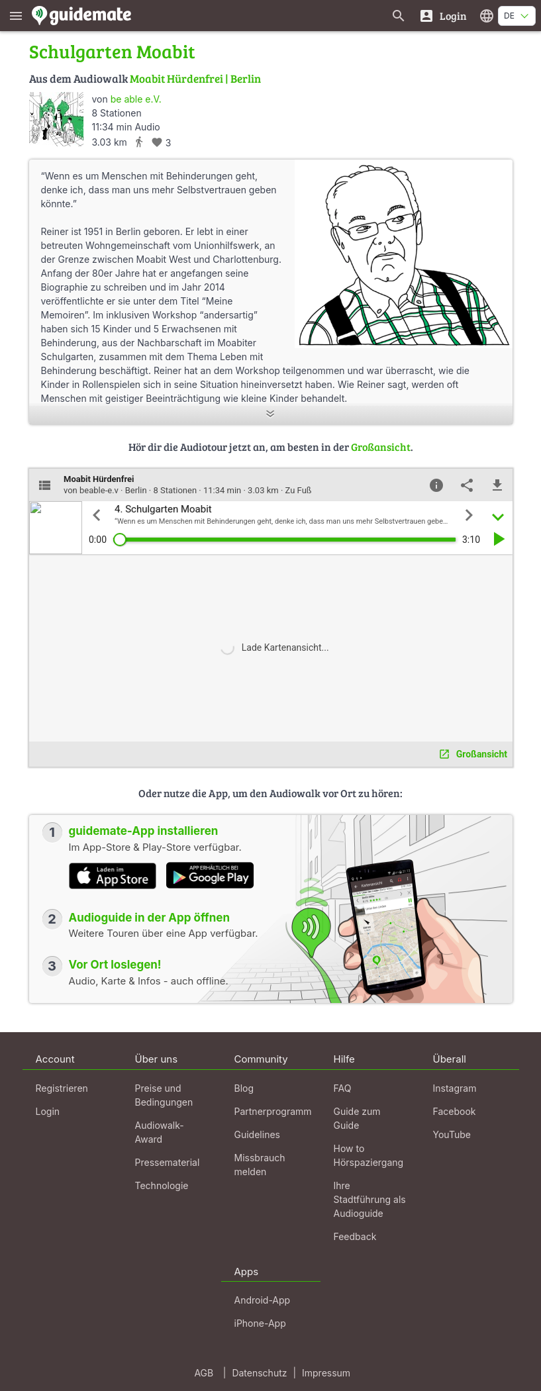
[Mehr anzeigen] (270, 415)
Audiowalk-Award (159, 1132)
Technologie (162, 1185)
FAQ (343, 1088)
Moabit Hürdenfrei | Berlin (195, 78)
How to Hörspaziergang (369, 1155)
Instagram (455, 1088)
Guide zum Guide (357, 1118)
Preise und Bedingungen (164, 1095)
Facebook (454, 1111)
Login (48, 1111)
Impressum (326, 1372)
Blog (244, 1088)
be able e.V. (136, 99)
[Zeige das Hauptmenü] (16, 15)
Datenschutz (259, 1372)
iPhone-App (260, 1323)
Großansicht (381, 447)
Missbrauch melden (259, 1164)
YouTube (452, 1134)
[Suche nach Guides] (398, 15)
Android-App (262, 1300)
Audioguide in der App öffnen (149, 917)
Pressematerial (167, 1162)
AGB (203, 1372)
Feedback (355, 1236)
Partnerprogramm (273, 1111)
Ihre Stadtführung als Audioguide (370, 1199)
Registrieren (62, 1088)
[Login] (442, 15)
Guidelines (257, 1134)
